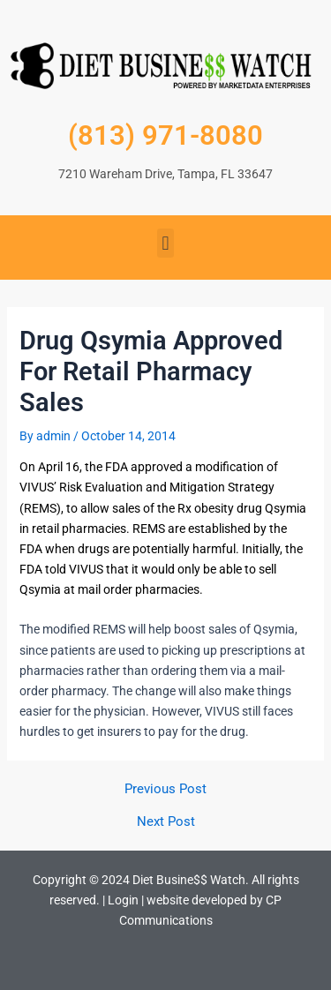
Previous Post (165, 789)
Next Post (166, 822)
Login (123, 900)
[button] (165, 243)
